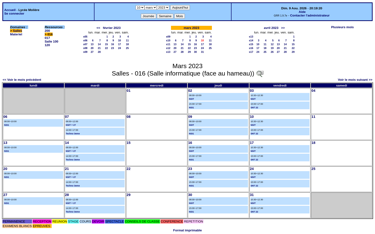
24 (119, 48)
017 (47, 38)
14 (99, 44)
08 (128, 117)
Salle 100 (51, 41)
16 (112, 44)
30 (195, 51)
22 (106, 48)
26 (272, 51)
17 (119, 44)
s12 (168, 48)
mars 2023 (191, 28)
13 (92, 44)
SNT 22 (254, 107)
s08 (85, 48)
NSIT (191, 99)
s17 (251, 51)
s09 (85, 51)
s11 (168, 44)
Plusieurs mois (342, 27)
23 (112, 48)
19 (272, 48)
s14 (251, 40)
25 (127, 48)
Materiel (16, 34)
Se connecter (14, 13)
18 (127, 44)
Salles (17, 31)
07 (67, 117)
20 (92, 48)
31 (202, 51)
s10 (168, 40)
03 (252, 91)
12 (272, 44)
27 (92, 51)
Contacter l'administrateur (310, 15)
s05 (85, 36)
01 (128, 91)
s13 (168, 51)
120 (47, 45)
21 (99, 48)
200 (47, 31)
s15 (251, 44)
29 (189, 51)
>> (283, 28)
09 (190, 117)
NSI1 (191, 107)
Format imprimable (187, 230)
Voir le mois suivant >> (355, 80)
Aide (302, 12)
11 (127, 40)
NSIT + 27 (71, 125)
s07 (85, 44)
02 (190, 91)
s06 (85, 40)
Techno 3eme (73, 133)
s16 (251, 48)
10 (119, 40)
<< (98, 28)
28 (99, 51)
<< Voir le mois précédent (22, 80)
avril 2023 (271, 28)
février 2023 (112, 28)
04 (313, 91)
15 (106, 44)
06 (5, 117)
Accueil (10, 10)
